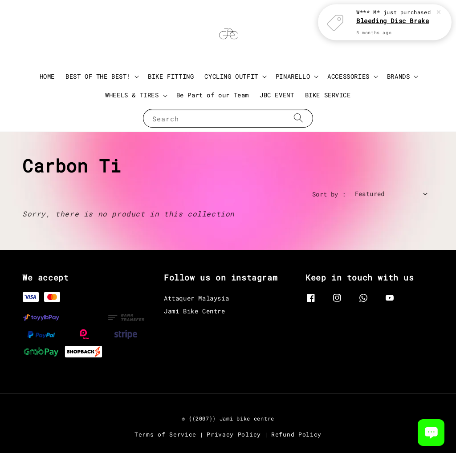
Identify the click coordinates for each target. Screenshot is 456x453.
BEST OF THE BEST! (97, 76)
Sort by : (329, 194)
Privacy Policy (234, 434)
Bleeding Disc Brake (392, 20)
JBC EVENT (277, 95)
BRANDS (398, 76)
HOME (47, 76)
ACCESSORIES (348, 76)
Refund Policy (296, 434)
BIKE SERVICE (328, 95)
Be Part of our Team (212, 95)
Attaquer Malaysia (196, 298)
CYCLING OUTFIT (231, 76)
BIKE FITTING (171, 76)
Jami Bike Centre (194, 311)
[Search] (298, 118)
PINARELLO (293, 76)
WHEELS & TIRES (132, 95)
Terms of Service (165, 434)
